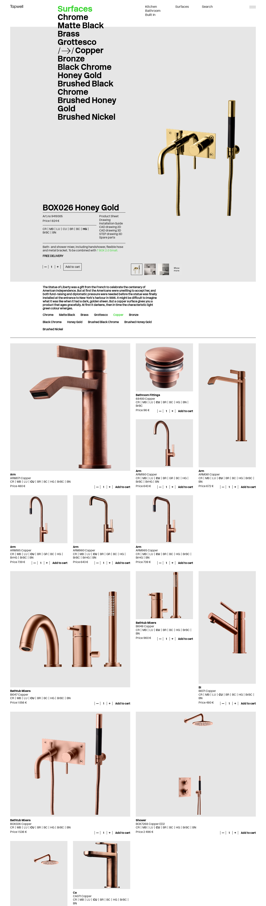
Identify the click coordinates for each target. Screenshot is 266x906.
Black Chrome (85, 67)
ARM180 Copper (146, 474)
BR (71, 229)
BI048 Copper (145, 626)
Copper (89, 50)
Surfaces (182, 7)
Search (207, 7)
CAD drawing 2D (110, 227)
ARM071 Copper (20, 478)
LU (58, 229)
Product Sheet (109, 216)
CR (45, 229)
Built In (150, 15)
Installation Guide (111, 223)
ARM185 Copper (20, 550)
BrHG (148, 481)
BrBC (46, 232)
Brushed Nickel (86, 117)
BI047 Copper (19, 694)
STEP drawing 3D (110, 234)
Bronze (71, 59)
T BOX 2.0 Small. (107, 250)
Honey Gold (80, 75)
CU (65, 229)
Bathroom (153, 11)
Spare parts (107, 237)
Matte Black (81, 25)
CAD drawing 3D (110, 230)
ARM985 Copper (147, 550)
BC (78, 229)
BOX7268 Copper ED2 (150, 824)
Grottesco (77, 42)
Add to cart (72, 266)
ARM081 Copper (209, 474)
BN (54, 232)
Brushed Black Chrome (85, 88)
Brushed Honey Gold (87, 104)
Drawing (104, 220)
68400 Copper (145, 398)
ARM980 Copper (84, 550)
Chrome (73, 17)
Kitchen (151, 7)
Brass (69, 34)
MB (51, 229)
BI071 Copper (207, 691)
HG (85, 229)
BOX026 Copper (21, 824)
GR (171, 478)
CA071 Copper (82, 896)
